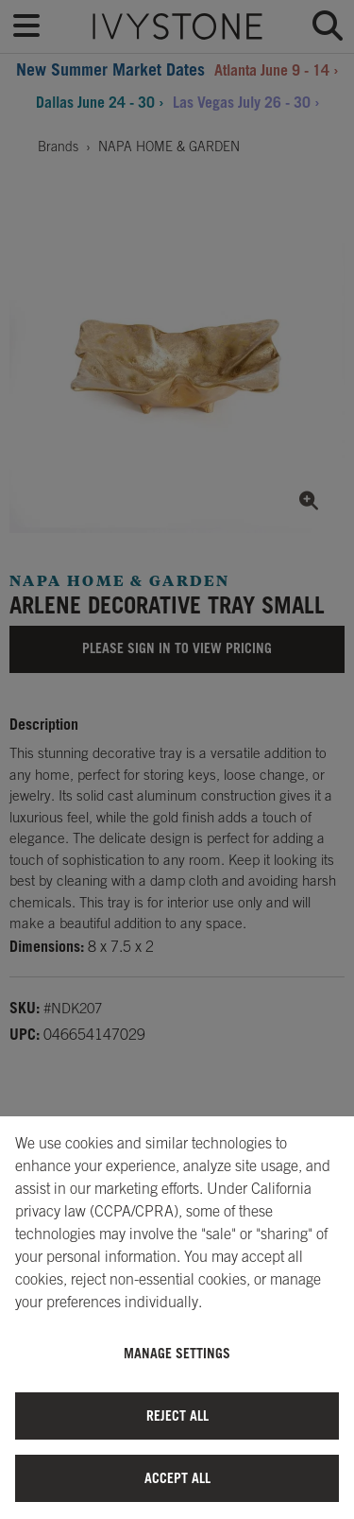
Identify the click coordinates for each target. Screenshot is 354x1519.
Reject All (177, 1415)
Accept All (177, 1478)
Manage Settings (177, 1353)
